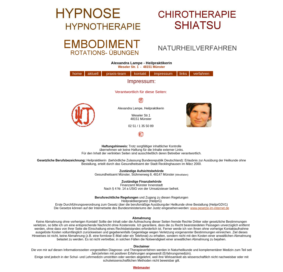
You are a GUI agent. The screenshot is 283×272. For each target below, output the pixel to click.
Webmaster (141, 267)
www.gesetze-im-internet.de (209, 208)
